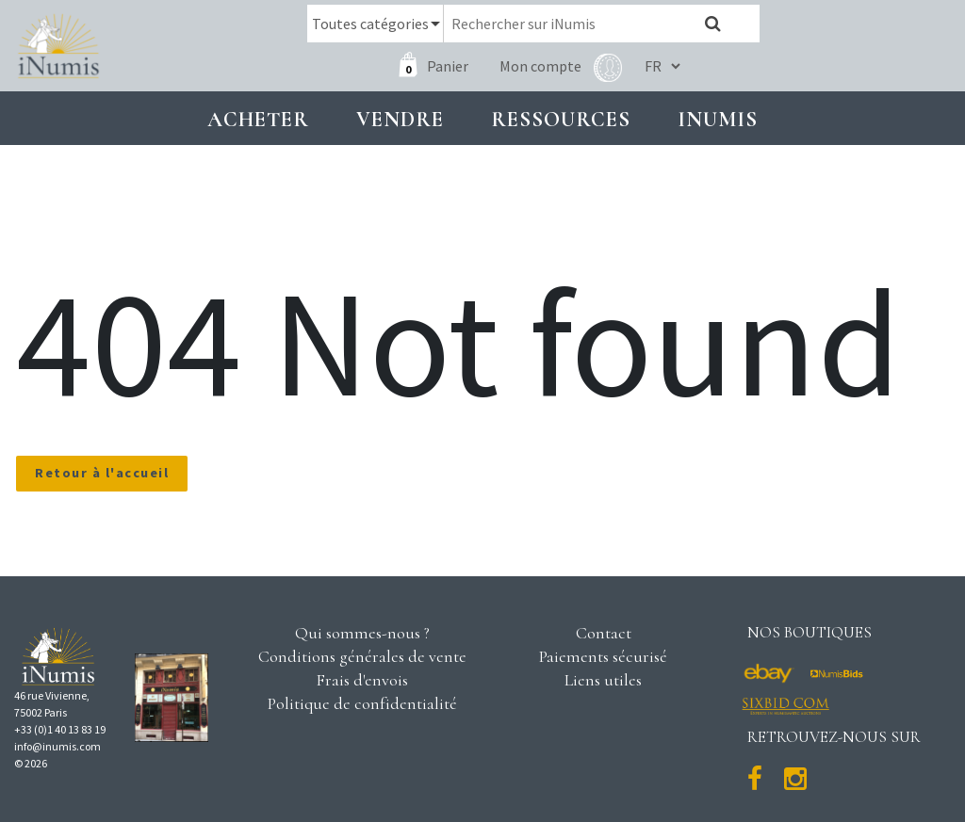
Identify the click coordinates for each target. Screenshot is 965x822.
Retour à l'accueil (102, 472)
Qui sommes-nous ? (362, 632)
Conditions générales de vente (362, 656)
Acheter (258, 119)
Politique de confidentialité (362, 703)
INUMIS (718, 119)
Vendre (400, 119)
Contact (603, 632)
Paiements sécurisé (603, 656)
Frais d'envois (362, 679)
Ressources (560, 119)
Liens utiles (603, 679)
